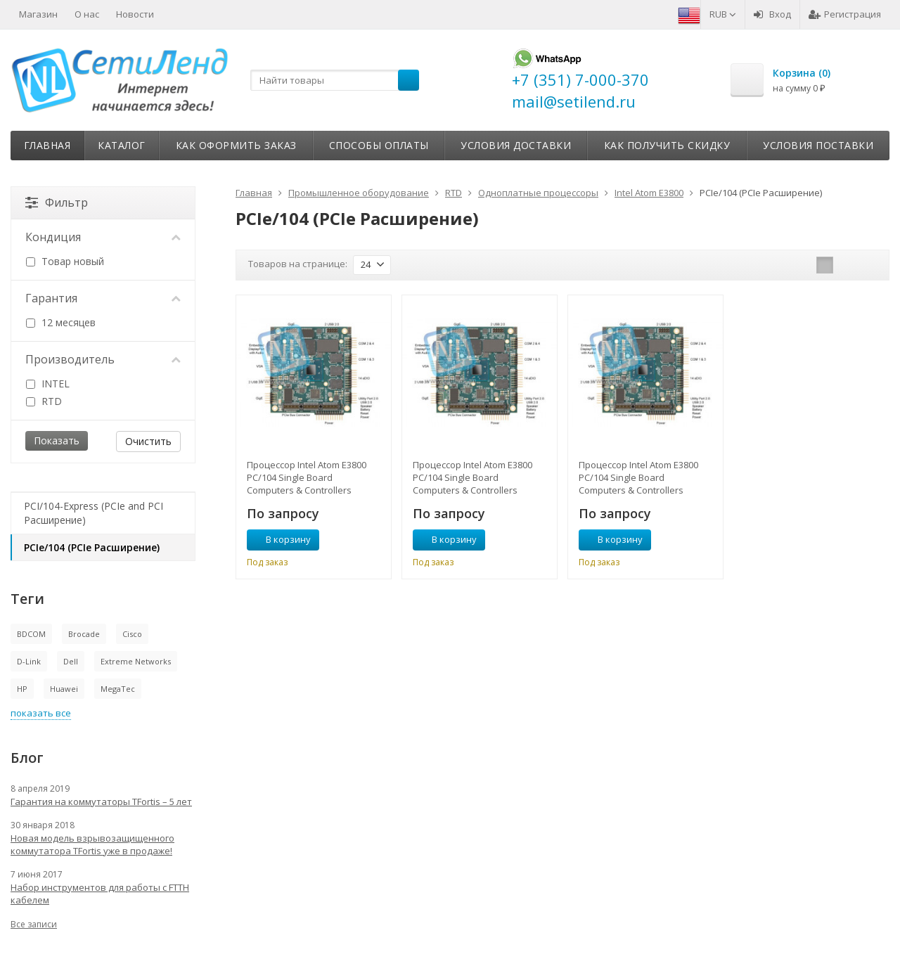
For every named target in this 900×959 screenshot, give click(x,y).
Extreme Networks (136, 661)
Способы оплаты (379, 145)
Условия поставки (818, 145)
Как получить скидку (667, 145)
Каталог (122, 145)
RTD (44, 401)
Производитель (103, 359)
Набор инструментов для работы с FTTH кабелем (100, 893)
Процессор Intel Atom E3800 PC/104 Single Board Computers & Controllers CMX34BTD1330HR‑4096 (306, 477)
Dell (70, 661)
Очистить (148, 441)
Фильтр (56, 202)
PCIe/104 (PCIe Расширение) (92, 547)
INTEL (48, 383)
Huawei (64, 688)
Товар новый (65, 261)
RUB (722, 14)
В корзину (280, 539)
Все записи (34, 924)
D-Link (29, 661)
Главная (47, 145)
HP (22, 688)
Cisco (132, 634)
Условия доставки (516, 145)
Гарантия (103, 298)
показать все (41, 713)
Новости (135, 14)
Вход (772, 14)
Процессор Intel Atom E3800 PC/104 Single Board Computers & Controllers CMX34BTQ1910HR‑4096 (472, 477)
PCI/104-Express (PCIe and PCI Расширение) (93, 513)
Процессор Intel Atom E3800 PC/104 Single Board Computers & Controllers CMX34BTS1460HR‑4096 (638, 477)
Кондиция (103, 237)
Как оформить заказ (236, 145)
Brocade (84, 634)
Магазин (38, 14)
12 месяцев (61, 322)
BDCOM (31, 634)
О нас (87, 14)
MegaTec (118, 688)
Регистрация (845, 14)
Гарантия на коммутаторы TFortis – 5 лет (101, 801)
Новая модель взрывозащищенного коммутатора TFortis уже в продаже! (92, 844)
